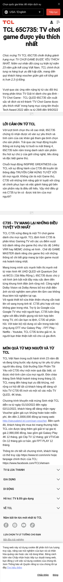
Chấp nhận (43, 575)
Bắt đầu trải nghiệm (13, 539)
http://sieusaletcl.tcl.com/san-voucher (25, 420)
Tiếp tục (53, 12)
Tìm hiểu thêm (14, 567)
